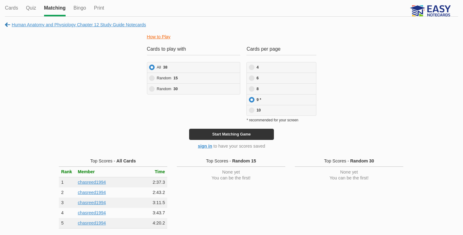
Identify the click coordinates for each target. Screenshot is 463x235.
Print (99, 7)
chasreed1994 (92, 182)
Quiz (31, 7)
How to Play (159, 36)
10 (259, 110)
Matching (55, 7)
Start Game (231, 134)
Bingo (80, 7)
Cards (11, 7)
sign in (205, 146)
